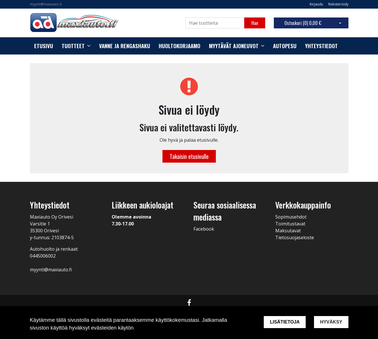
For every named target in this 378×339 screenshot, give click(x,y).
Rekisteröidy (338, 4)
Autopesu (284, 46)
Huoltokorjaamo (179, 46)
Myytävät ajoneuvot (234, 46)
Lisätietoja (285, 321)
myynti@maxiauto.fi (46, 4)
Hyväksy (331, 321)
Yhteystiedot (321, 46)
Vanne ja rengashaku (124, 46)
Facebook (203, 229)
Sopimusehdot (291, 217)
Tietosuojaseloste (294, 237)
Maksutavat (288, 230)
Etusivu (43, 46)
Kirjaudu (317, 4)
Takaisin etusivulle (189, 156)
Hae (254, 23)
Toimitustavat (290, 224)
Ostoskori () (302, 23)
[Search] (214, 22)
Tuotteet (73, 46)
